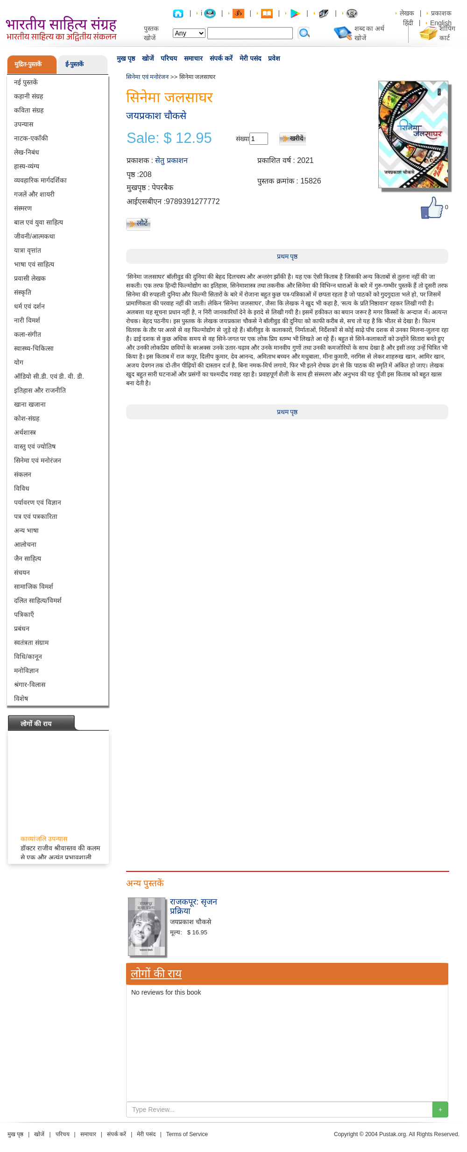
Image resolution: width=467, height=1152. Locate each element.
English (441, 23)
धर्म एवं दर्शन (29, 306)
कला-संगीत (27, 334)
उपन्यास (23, 124)
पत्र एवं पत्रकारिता (35, 516)
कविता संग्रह (28, 110)
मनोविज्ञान (26, 670)
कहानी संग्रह (28, 96)
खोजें (148, 58)
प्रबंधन (21, 628)
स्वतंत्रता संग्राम (31, 642)
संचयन (22, 572)
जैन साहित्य (27, 558)
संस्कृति (22, 292)
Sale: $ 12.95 (169, 138)
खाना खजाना (30, 404)
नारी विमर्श (27, 320)
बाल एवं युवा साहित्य (38, 222)
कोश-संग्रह (26, 418)
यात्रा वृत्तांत (27, 250)
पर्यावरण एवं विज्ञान (37, 502)
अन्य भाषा (26, 530)
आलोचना (25, 544)
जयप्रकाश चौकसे (156, 115)
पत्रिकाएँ (24, 614)
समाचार (193, 58)
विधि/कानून (28, 656)
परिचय (169, 58)
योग (18, 362)
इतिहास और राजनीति (40, 390)
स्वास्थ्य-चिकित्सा (34, 348)
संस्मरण (23, 208)
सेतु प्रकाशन (171, 160)
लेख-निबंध (26, 152)
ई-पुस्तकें (74, 64)
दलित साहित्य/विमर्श (38, 600)
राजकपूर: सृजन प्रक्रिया (193, 906)
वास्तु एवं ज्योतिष (35, 446)
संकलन (22, 474)
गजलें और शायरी (34, 194)
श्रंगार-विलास (29, 684)
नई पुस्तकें (26, 82)
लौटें (142, 223)
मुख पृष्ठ (126, 58)
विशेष (21, 698)
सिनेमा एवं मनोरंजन (37, 460)
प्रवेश (274, 58)
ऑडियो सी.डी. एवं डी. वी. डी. (49, 376)
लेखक (407, 13)
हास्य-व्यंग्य (26, 166)
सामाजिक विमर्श (33, 586)
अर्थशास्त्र (25, 432)
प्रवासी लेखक (30, 278)
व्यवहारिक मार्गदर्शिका (40, 180)
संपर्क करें (221, 58)
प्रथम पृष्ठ (287, 256)
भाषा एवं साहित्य (34, 264)
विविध (21, 488)
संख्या (242, 138)
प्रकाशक (441, 13)
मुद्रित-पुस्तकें (28, 64)
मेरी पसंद (250, 58)
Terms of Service (187, 1134)
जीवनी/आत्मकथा (34, 236)
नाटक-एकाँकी (31, 138)
